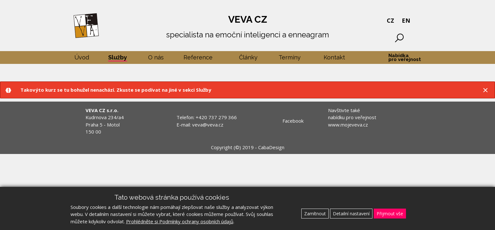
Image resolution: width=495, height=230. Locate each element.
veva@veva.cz (207, 124)
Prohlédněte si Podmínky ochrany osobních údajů (179, 221)
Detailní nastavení (351, 214)
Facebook (293, 121)
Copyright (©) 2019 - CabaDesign (247, 147)
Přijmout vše (390, 214)
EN (406, 20)
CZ (390, 20)
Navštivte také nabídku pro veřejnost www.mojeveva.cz (352, 117)
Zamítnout (315, 214)
